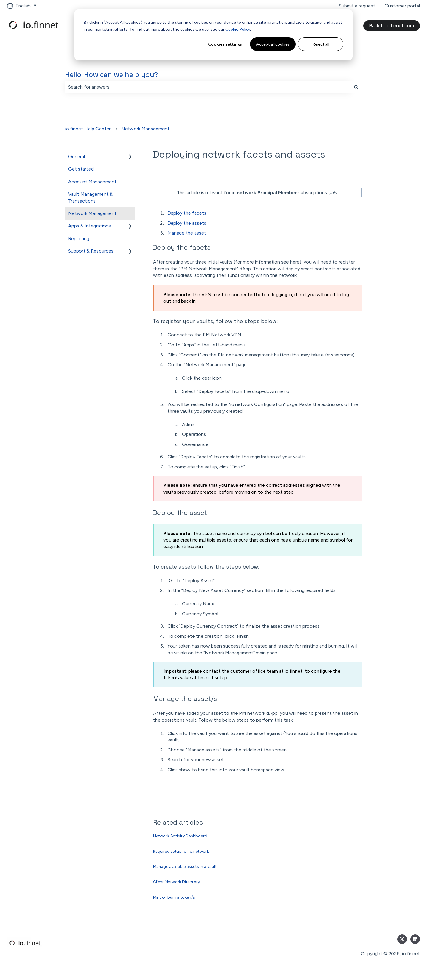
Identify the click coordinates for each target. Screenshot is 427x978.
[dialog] (213, 34)
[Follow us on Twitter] (402, 939)
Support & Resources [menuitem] (91, 251)
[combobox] (207, 87)
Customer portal (402, 6)
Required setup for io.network (181, 851)
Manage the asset (187, 233)
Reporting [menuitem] (78, 238)
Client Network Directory (176, 881)
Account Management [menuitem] (92, 181)
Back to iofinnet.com (391, 25)
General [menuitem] (76, 156)
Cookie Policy (237, 29)
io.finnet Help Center (88, 128)
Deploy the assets (187, 223)
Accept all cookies (273, 43)
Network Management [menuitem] (92, 213)
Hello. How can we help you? (111, 74)
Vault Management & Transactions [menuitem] (90, 197)
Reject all (320, 43)
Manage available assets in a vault (185, 866)
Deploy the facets (187, 213)
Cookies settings (225, 43)
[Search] (356, 87)
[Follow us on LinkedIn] (415, 939)
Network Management (145, 128)
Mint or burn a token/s (174, 897)
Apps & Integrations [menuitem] (89, 226)
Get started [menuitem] (81, 169)
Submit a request (357, 6)
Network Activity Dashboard (180, 836)
